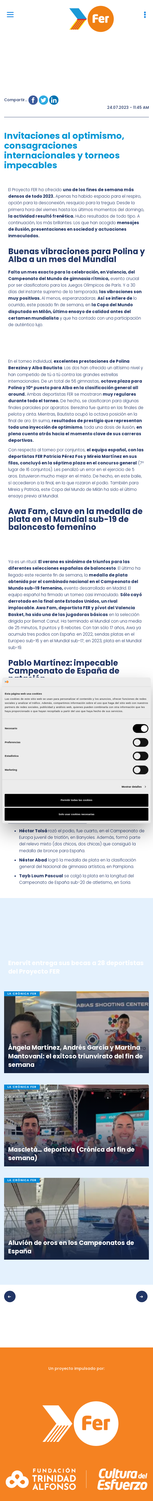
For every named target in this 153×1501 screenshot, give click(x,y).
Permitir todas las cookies (76, 800)
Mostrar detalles (132, 786)
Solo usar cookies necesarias (76, 814)
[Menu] (10, 14)
